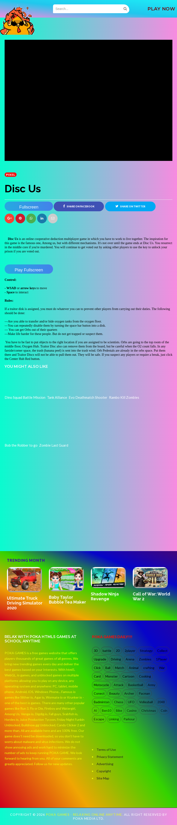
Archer (129, 693)
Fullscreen (28, 207)
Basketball (135, 685)
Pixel (10, 174)
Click (97, 668)
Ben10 (106, 710)
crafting (148, 668)
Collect (162, 651)
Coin (164, 710)
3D (96, 651)
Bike (119, 710)
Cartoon (128, 676)
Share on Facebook (78, 206)
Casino (132, 710)
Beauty (114, 693)
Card (97, 676)
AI (95, 710)
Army (151, 685)
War (162, 668)
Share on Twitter (130, 206)
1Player (161, 659)
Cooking (145, 676)
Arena (130, 659)
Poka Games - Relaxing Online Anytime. (85, 814)
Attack (119, 685)
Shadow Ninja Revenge (105, 596)
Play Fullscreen (29, 270)
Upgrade (100, 659)
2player (130, 651)
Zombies (145, 659)
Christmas (148, 710)
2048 (161, 702)
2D (118, 651)
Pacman (144, 693)
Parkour (129, 719)
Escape (99, 719)
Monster (111, 676)
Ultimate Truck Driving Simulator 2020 (24, 603)
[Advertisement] (39, 531)
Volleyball (146, 702)
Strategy (146, 651)
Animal (134, 668)
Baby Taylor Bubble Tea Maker (67, 599)
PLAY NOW (161, 9)
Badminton (101, 702)
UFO (131, 702)
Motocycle (101, 685)
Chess (118, 702)
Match (119, 668)
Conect (99, 693)
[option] (26, 589)
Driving (116, 659)
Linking (114, 719)
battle (107, 651)
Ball (107, 668)
